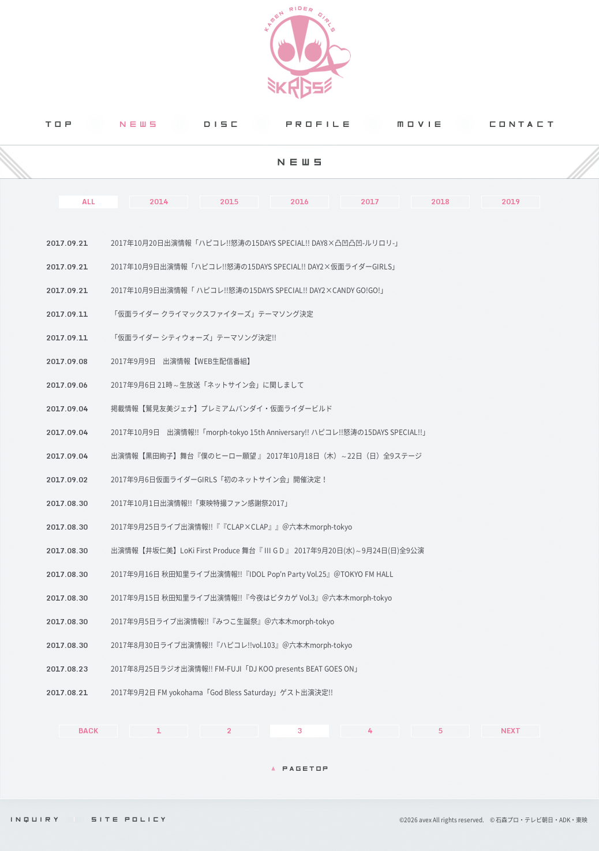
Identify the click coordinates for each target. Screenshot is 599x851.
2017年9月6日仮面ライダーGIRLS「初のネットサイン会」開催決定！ (219, 479)
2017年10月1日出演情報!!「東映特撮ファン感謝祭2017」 (201, 503)
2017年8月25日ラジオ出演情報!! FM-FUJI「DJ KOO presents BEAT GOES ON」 (236, 668)
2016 (299, 201)
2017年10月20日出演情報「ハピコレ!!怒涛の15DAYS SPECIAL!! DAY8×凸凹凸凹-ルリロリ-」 (256, 243)
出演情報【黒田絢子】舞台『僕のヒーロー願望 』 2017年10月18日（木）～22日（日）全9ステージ (266, 456)
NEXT (511, 730)
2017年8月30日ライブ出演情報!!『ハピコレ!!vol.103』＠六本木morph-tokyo (231, 645)
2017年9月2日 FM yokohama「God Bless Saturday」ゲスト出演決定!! (222, 692)
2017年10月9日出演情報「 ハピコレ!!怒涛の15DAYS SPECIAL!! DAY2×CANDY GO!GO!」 (249, 290)
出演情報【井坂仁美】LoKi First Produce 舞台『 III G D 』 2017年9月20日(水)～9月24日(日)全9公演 (267, 550)
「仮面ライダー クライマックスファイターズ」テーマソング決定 (212, 314)
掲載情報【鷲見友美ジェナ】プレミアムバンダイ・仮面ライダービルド (221, 408)
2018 (440, 201)
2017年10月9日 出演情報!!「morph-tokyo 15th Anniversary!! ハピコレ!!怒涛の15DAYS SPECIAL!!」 (270, 432)
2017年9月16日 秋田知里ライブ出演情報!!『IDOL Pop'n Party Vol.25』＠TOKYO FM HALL (252, 574)
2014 (158, 201)
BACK (88, 730)
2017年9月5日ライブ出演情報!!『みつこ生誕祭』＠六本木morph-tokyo (222, 621)
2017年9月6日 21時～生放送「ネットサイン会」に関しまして (207, 385)
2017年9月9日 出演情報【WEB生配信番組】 (182, 361)
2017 (370, 201)
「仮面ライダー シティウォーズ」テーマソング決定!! (193, 337)
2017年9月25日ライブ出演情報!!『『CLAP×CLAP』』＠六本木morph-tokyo (231, 527)
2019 (510, 201)
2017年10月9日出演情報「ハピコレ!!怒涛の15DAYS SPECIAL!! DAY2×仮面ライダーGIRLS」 (255, 266)
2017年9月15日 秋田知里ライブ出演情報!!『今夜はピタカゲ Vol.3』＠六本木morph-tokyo (251, 598)
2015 (229, 201)
